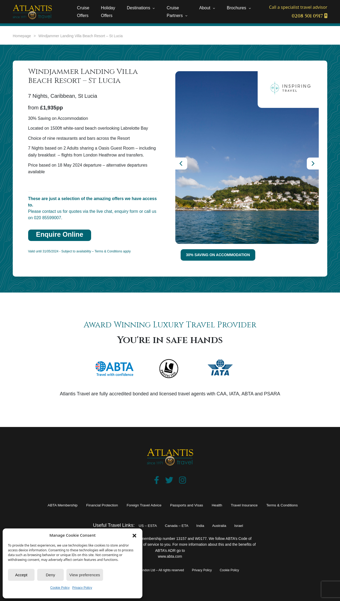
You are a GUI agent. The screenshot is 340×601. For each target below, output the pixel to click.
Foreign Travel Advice (138, 504)
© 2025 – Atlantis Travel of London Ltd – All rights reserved (142, 570)
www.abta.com (170, 556)
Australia (225, 525)
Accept (21, 575)
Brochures (236, 8)
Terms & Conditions (308, 504)
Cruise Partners (174, 12)
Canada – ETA (174, 525)
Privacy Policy (82, 588)
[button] (134, 535)
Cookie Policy (60, 588)
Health (228, 504)
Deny (50, 575)
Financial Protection (85, 504)
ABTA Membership (36, 504)
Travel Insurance (261, 504)
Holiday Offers (108, 12)
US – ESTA (139, 525)
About (204, 8)
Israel (249, 525)
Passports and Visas (191, 504)
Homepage (22, 36)
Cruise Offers (83, 12)
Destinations (138, 8)
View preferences (84, 575)
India (203, 525)
